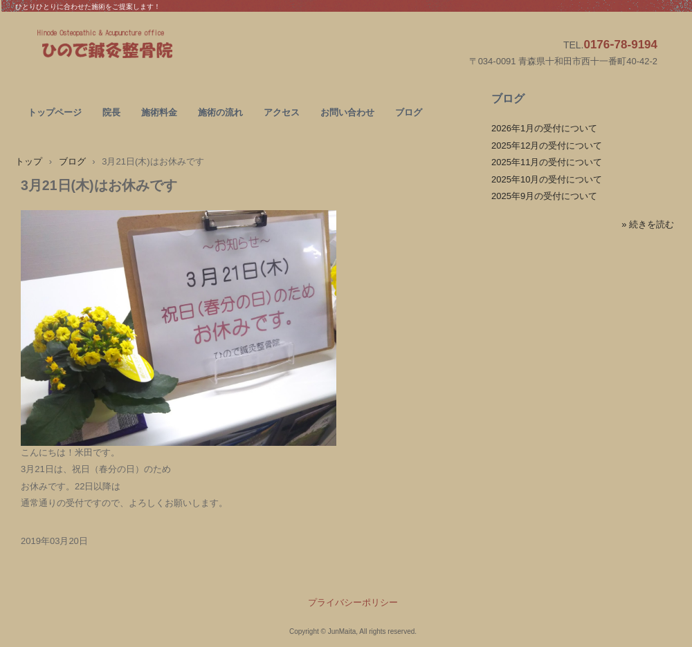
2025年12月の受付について (546, 145)
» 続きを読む (647, 224)
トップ (28, 161)
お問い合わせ (347, 112)
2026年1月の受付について (544, 128)
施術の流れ (220, 112)
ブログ (408, 112)
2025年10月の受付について (546, 179)
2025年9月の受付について (544, 196)
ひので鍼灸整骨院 (138, 45)
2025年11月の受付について (546, 162)
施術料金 (159, 112)
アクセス (282, 112)
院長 (111, 112)
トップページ (55, 112)
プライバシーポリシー (353, 602)
